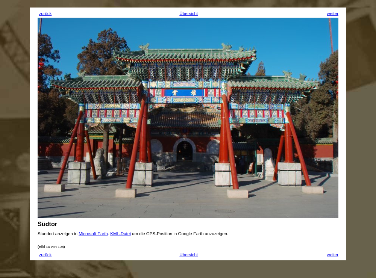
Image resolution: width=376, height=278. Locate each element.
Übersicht (188, 13)
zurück (45, 13)
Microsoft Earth (93, 233)
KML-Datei (120, 233)
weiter (332, 13)
